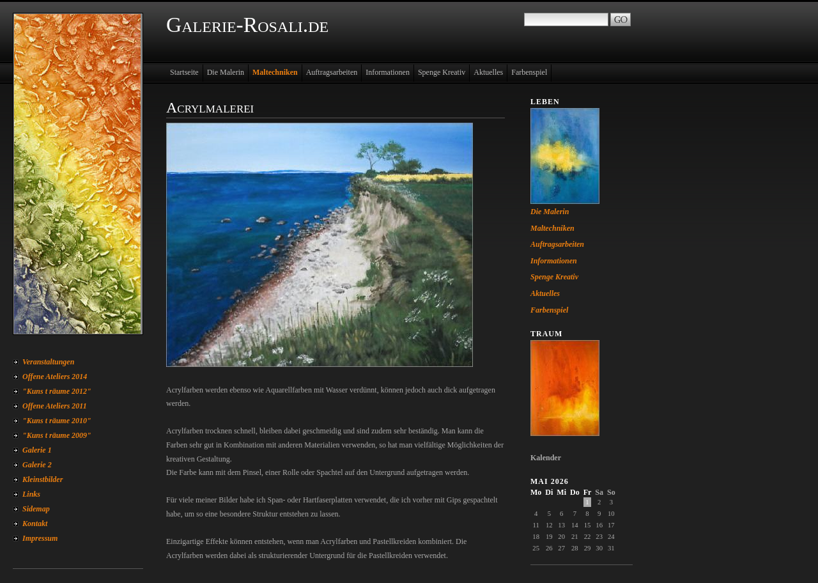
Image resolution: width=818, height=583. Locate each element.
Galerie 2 (37, 464)
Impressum (40, 538)
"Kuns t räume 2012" (56, 391)
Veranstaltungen (48, 361)
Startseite (184, 72)
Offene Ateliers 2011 (54, 405)
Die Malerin (225, 72)
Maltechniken (275, 72)
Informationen (388, 72)
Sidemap (36, 508)
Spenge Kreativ (441, 72)
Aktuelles (488, 72)
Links (31, 494)
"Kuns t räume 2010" (56, 420)
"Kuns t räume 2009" (56, 435)
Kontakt (34, 523)
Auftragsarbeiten (332, 72)
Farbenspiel (529, 72)
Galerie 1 (37, 450)
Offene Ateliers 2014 (54, 376)
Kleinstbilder (42, 479)
